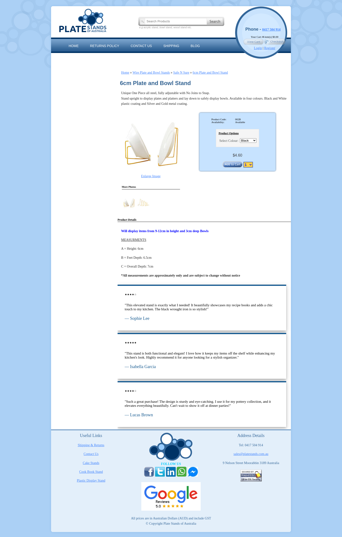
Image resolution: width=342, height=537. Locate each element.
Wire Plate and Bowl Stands (151, 72)
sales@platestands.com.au (250, 454)
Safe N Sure (181, 72)
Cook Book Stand (91, 472)
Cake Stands (91, 463)
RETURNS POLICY (104, 46)
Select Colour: (228, 141)
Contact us (141, 46)
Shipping (171, 46)
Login (258, 48)
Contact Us (91, 454)
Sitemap (76, 56)
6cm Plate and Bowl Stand (210, 72)
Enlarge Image (151, 176)
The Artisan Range (112, 56)
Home (74, 46)
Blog (195, 46)
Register (269, 48)
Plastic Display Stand (91, 480)
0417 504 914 (271, 29)
